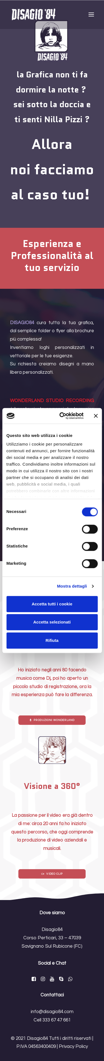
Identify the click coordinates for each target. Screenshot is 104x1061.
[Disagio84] (33, 14)
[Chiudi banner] (96, 416)
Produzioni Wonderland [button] (52, 720)
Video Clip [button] (51, 873)
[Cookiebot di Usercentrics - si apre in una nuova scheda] (61, 415)
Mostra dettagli (72, 586)
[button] (91, 14)
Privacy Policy (73, 1046)
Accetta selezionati (52, 622)
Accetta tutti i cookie (52, 604)
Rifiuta (52, 640)
